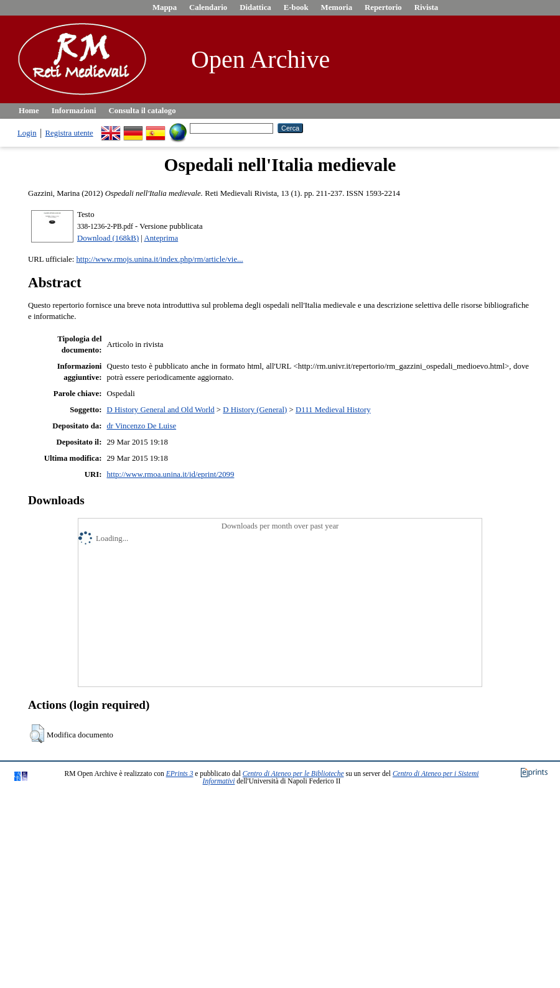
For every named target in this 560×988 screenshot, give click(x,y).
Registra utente (69, 133)
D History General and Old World (160, 409)
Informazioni (74, 110)
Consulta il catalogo (142, 110)
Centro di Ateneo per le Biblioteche (293, 773)
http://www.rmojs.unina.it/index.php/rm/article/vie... (159, 259)
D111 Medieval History (333, 409)
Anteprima (161, 238)
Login (27, 133)
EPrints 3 (180, 773)
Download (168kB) (108, 238)
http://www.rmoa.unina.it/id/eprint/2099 (170, 474)
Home (29, 110)
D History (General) (255, 409)
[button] (37, 733)
